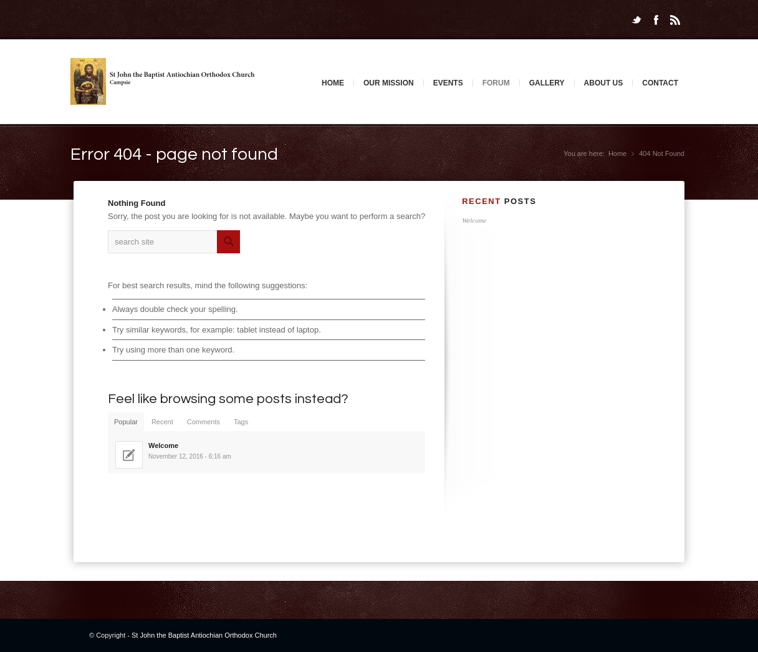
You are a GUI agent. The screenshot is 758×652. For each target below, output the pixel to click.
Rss (675, 19)
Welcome (474, 220)
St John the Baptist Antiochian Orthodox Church (204, 635)
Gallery (547, 83)
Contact (660, 83)
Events (448, 83)
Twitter (636, 19)
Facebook (655, 19)
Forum (496, 83)
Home (333, 83)
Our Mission (388, 83)
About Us (603, 83)
